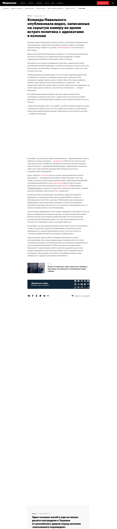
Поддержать (103, 3)
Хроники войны (40, 8)
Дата (53, 3)
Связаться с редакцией (81, 296)
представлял (57, 183)
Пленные (6, 8)
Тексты (47, 3)
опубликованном (64, 47)
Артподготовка (29, 8)
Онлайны (39, 3)
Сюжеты (31, 3)
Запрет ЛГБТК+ (70, 8)
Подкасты (60, 3)
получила (44, 175)
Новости (23, 3)
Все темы (82, 8)
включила (66, 186)
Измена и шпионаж (17, 8)
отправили (57, 161)
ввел (56, 191)
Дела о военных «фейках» (55, 8)
